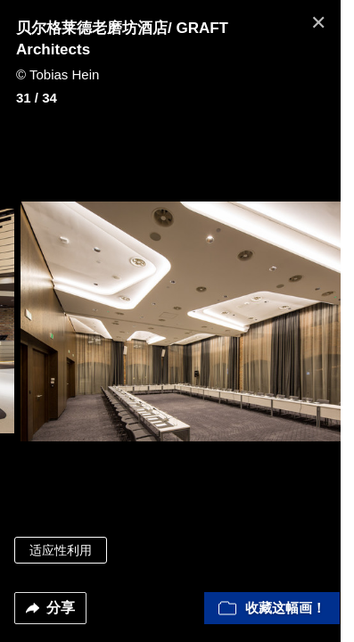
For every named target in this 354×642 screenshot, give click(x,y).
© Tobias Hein (57, 74)
